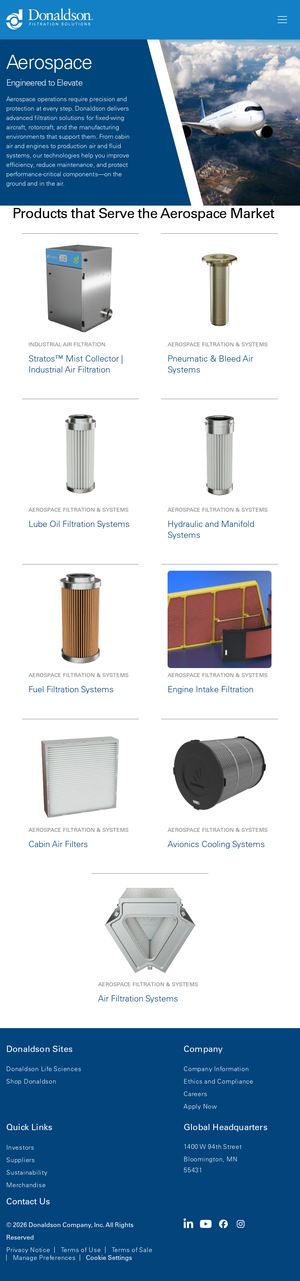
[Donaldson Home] (138, 19)
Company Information (216, 1069)
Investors (20, 1147)
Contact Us (28, 1201)
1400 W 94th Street (213, 1146)
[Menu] (282, 20)
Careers (195, 1094)
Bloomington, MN (211, 1159)
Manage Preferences (44, 1257)
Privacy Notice (28, 1250)
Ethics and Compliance (219, 1081)
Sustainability (27, 1172)
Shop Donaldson (31, 1081)
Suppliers (20, 1160)
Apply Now (200, 1106)
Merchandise (26, 1185)
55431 (193, 1170)
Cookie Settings (109, 1257)
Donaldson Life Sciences (43, 1069)
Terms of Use (81, 1250)
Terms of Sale (132, 1250)
